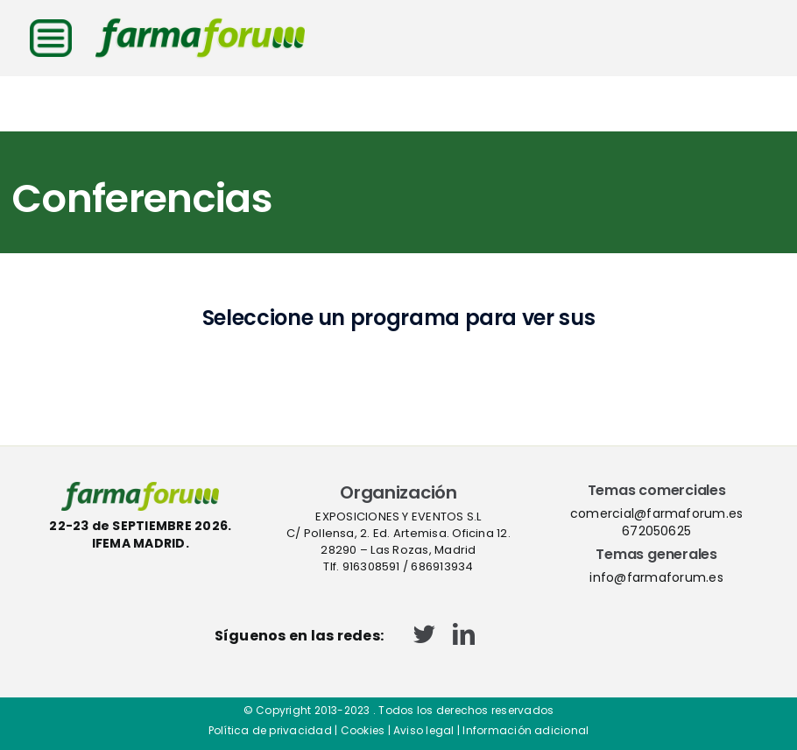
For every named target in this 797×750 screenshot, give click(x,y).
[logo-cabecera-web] (200, 24)
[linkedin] (464, 634)
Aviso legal (424, 730)
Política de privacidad (270, 730)
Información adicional (525, 730)
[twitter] (424, 634)
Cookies (363, 730)
